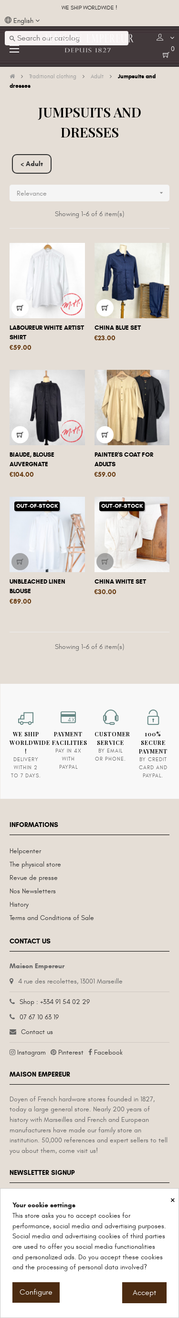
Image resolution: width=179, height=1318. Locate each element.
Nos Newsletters (33, 891)
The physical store (35, 864)
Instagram (31, 1052)
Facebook (108, 1052)
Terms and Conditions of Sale (52, 918)
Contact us (37, 1032)
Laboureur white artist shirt (47, 332)
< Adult (32, 164)
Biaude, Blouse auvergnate (32, 459)
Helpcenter (25, 851)
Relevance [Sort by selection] (93, 193)
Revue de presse (34, 878)
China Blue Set (118, 328)
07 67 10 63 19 (39, 1017)
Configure (36, 1292)
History (19, 904)
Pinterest (71, 1052)
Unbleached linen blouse (37, 586)
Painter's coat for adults (124, 459)
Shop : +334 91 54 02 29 (55, 1002)
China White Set (120, 582)
